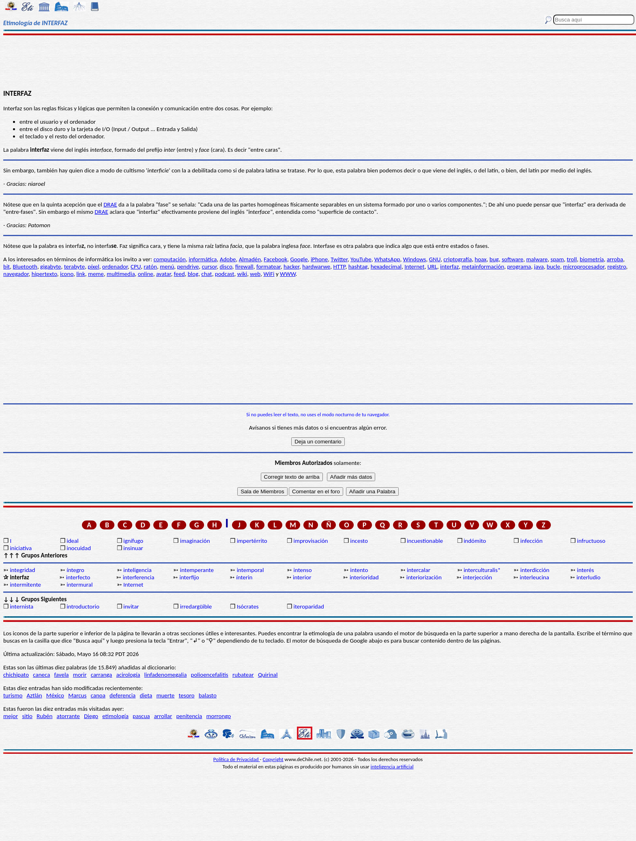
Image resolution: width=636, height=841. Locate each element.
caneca (41, 674)
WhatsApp (387, 259)
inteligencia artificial (392, 767)
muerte (165, 695)
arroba (615, 259)
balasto (208, 695)
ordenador (115, 266)
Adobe (228, 259)
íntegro (75, 570)
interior (302, 577)
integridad (22, 570)
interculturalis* (482, 570)
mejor (10, 716)
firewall (244, 266)
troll (572, 259)
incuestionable (425, 540)
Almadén (250, 259)
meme (96, 273)
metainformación (483, 266)
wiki (242, 273)
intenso (302, 570)
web (255, 273)
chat (206, 273)
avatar (163, 273)
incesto (359, 540)
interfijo (189, 577)
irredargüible (196, 606)
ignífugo (133, 540)
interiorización (424, 577)
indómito (475, 540)
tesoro (187, 695)
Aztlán (34, 695)
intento (359, 570)
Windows (414, 259)
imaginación (195, 540)
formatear (268, 266)
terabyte (74, 266)
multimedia (121, 273)
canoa (98, 695)
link (80, 273)
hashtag (358, 266)
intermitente (25, 584)
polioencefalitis (209, 674)
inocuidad (79, 548)
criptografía (457, 259)
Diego (91, 716)
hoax (480, 259)
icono (66, 273)
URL (432, 266)
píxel (93, 266)
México (55, 695)
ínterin (244, 577)
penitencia (189, 716)
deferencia (122, 695)
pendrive (188, 266)
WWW (288, 273)
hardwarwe (316, 266)
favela (61, 674)
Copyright (273, 759)
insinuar (133, 548)
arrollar (163, 716)
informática (203, 259)
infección (531, 540)
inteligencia (137, 570)
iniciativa (21, 548)
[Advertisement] (318, 61)
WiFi (268, 273)
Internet (414, 266)
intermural (79, 584)
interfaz (449, 266)
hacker (291, 266)
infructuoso (591, 540)
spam (557, 259)
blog (193, 273)
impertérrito (252, 540)
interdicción (535, 570)
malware (537, 259)
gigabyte (50, 266)
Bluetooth (25, 266)
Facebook (275, 259)
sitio (27, 716)
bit (6, 266)
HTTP (339, 266)
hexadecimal (386, 266)
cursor (209, 266)
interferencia (139, 577)
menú (167, 266)
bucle (553, 266)
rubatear (243, 674)
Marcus (77, 695)
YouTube (361, 259)
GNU (435, 259)
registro (616, 266)
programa (519, 266)
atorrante (68, 716)
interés (585, 570)
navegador (16, 273)
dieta (146, 695)
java (539, 266)
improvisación (310, 540)
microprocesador (583, 266)
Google (298, 259)
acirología (128, 674)
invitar (131, 606)
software (512, 259)
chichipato (16, 674)
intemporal (250, 570)
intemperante (197, 570)
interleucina (534, 577)
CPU (136, 266)
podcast (224, 273)
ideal (72, 540)
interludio (588, 577)
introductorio (83, 606)
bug (494, 259)
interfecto (78, 577)
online (145, 273)
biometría (592, 259)
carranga (101, 674)
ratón (150, 266)
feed (179, 273)
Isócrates (248, 606)
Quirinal (268, 674)
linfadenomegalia (165, 674)
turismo (12, 695)
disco (226, 266)
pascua (141, 716)
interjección (477, 577)
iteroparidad (308, 606)
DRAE (110, 204)
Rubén (44, 716)
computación (170, 259)
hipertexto (44, 273)
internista (21, 606)
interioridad (364, 577)
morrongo (218, 716)
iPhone (319, 259)
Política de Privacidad (236, 759)
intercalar (418, 570)
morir (80, 674)
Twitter (339, 259)
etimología (115, 716)
